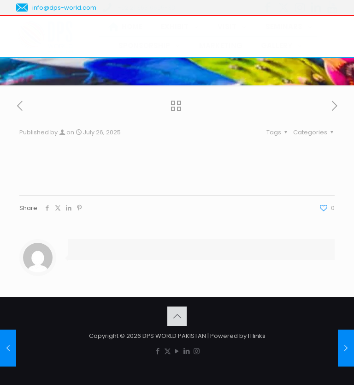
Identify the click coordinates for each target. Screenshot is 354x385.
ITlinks (257, 335)
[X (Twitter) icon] (167, 351)
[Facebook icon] (157, 351)
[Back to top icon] (177, 316)
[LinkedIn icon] (186, 351)
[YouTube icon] (177, 351)
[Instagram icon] (196, 351)
